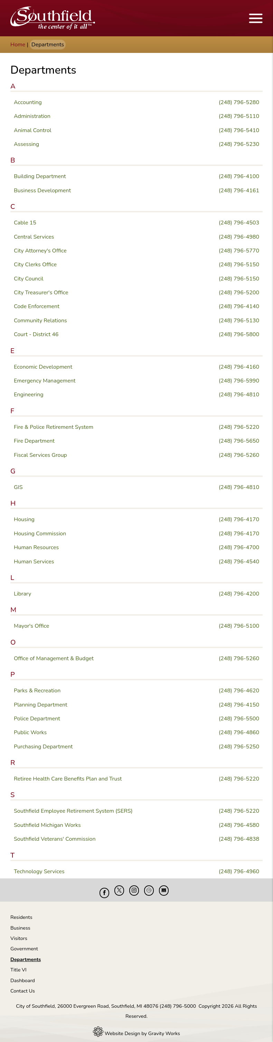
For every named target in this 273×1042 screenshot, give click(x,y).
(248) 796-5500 (239, 718)
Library (22, 594)
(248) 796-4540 (239, 561)
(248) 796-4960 (239, 871)
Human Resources (36, 547)
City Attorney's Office (40, 251)
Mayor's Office (31, 626)
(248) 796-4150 (239, 705)
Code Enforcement (36, 306)
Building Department (40, 176)
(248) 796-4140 (239, 306)
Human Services (34, 561)
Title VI (18, 964)
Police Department (37, 718)
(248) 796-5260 (239, 455)
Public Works (30, 732)
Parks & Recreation (37, 690)
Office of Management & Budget (54, 658)
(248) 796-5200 (239, 292)
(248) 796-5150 (239, 264)
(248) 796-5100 (239, 626)
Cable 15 (25, 223)
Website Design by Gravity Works (136, 1028)
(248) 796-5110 (239, 116)
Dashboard (22, 975)
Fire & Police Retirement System (53, 427)
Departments (25, 954)
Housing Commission (40, 533)
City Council (29, 279)
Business (20, 922)
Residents (21, 912)
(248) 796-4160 (239, 367)
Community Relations (40, 320)
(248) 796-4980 (239, 237)
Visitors (18, 933)
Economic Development (43, 367)
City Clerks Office (35, 264)
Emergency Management (44, 381)
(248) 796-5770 (239, 251)
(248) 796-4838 (239, 839)
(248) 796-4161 (239, 190)
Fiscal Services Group (40, 455)
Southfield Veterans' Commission (55, 839)
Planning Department (40, 705)
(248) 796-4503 (239, 223)
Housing (24, 519)
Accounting (28, 102)
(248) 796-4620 (239, 690)
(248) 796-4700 (239, 547)
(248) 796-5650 (239, 441)
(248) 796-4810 (239, 394)
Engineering (29, 394)
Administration (32, 116)
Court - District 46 (36, 334)
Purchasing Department (43, 746)
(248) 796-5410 (239, 130)
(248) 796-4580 (239, 825)
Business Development (42, 190)
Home (17, 44)
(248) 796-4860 (239, 732)
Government (24, 943)
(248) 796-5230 (239, 144)
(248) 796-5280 (239, 102)
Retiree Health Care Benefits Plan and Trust (68, 779)
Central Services (34, 237)
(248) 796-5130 (239, 320)
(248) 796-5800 (239, 334)
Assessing (26, 144)
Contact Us (22, 985)
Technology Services (39, 871)
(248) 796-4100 (239, 176)
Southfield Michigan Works (47, 825)
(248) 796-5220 (239, 427)
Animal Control (32, 130)
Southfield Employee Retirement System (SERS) (73, 811)
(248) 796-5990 (239, 381)
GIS (18, 487)
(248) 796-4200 (239, 594)
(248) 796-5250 (239, 746)
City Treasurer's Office (41, 292)
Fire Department (34, 441)
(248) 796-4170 (239, 519)
